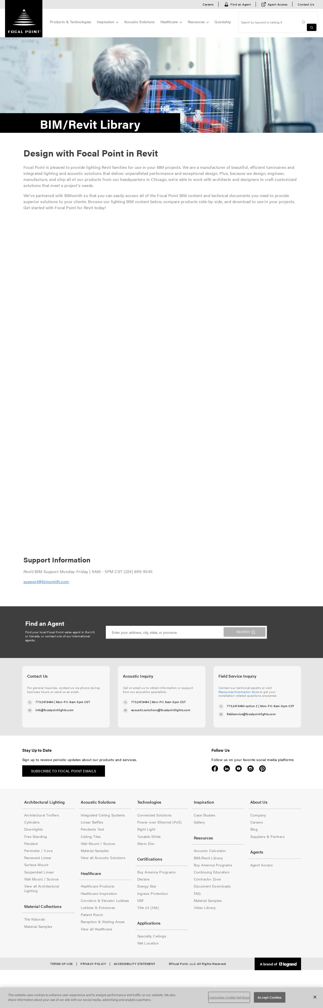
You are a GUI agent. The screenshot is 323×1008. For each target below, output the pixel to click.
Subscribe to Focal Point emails (63, 770)
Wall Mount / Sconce (41, 878)
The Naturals (34, 919)
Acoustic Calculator (210, 850)
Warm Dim (146, 843)
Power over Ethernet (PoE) (159, 822)
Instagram (250, 768)
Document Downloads (212, 886)
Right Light (146, 829)
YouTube (238, 768)
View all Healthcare (96, 928)
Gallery (199, 822)
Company (258, 814)
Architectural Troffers (41, 814)
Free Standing (35, 836)
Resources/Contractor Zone (239, 691)
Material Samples (38, 926)
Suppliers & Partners (267, 836)
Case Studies (205, 814)
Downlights (33, 829)
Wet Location (148, 943)
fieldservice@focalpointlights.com (251, 714)
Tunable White (149, 836)
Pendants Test (92, 829)
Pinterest (262, 768)
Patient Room (92, 914)
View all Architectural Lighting (41, 888)
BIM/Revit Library (208, 857)
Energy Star (146, 886)
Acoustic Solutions (139, 21)
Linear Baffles (92, 822)
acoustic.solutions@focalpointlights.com (161, 710)
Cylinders (32, 822)
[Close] (314, 996)
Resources (196, 21)
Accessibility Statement (134, 963)
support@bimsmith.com (46, 581)
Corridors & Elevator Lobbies (105, 900)
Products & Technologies (70, 21)
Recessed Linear (37, 857)
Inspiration (105, 21)
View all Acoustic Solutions (103, 857)
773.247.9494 (44, 702)
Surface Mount (36, 864)
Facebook (214, 768)
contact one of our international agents (57, 638)
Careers (208, 4)
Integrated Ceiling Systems (103, 814)
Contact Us (306, 4)
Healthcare (169, 21)
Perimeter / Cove (38, 850)
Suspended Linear (39, 871)
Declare (143, 878)
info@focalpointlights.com (55, 710)
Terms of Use (61, 963)
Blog (254, 829)
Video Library (205, 907)
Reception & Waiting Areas (103, 921)
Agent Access (278, 4)
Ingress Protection (152, 893)
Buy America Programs (156, 871)
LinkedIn (226, 768)
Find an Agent (240, 4)
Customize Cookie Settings (229, 997)
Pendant (31, 843)
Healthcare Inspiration (99, 893)
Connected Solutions (154, 814)
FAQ (197, 893)
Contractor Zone (207, 878)
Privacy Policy (93, 963)
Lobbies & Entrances (98, 907)
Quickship (222, 21)
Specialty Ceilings (152, 935)
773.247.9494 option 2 (242, 706)
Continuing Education (212, 871)
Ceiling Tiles (91, 836)
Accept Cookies (270, 997)
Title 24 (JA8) (148, 907)
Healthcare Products (98, 886)
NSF (140, 900)
